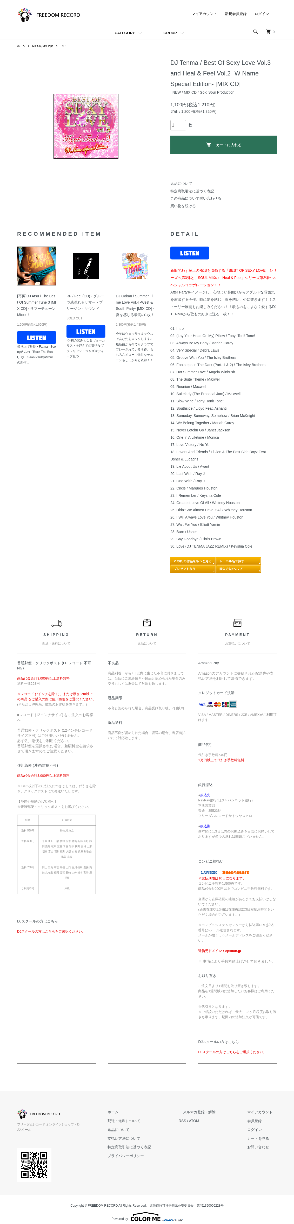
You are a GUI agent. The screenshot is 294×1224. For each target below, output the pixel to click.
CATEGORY (125, 33)
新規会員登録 (236, 14)
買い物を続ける (183, 206)
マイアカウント (204, 14)
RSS (199, 1121)
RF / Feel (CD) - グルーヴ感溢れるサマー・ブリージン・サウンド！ (85, 302)
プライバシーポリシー (146, 1156)
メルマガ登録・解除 (211, 1112)
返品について (181, 183)
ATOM (211, 1121)
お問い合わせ (262, 1147)
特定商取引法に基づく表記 (192, 191)
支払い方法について (144, 1138)
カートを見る (262, 1138)
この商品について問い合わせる (195, 198)
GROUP (170, 33)
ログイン (262, 14)
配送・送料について (144, 1121)
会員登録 (258, 1121)
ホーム (21, 46)
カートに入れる (224, 144)
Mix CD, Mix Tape (46, 46)
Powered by (146, 1211)
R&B (68, 46)
